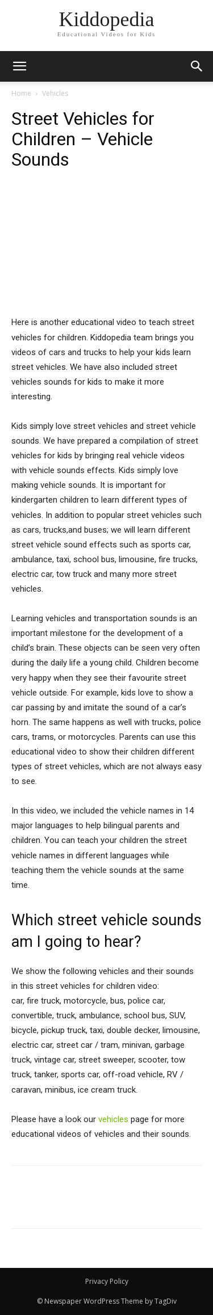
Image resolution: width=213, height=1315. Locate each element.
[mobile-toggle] (19, 66)
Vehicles (55, 93)
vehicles (113, 1119)
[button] (197, 66)
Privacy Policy (106, 1281)
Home (21, 93)
